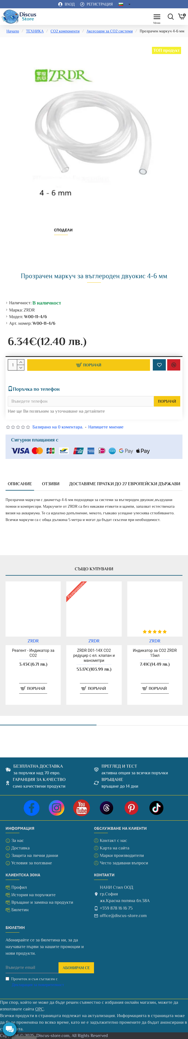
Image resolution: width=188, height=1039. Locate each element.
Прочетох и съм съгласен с (35, 982)
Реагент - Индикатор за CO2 (33, 653)
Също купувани (94, 568)
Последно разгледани (48, 718)
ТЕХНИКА (35, 31)
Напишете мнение (105, 427)
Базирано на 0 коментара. (57, 427)
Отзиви (50, 483)
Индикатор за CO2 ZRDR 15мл (155, 653)
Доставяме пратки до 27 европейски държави (124, 483)
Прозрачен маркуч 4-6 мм (48, 733)
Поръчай (167, 401)
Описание (20, 483)
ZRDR (29, 310)
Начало (12, 31)
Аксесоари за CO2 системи (110, 31)
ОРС (39, 1009)
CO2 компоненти (65, 31)
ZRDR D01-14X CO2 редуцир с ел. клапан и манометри (94, 655)
